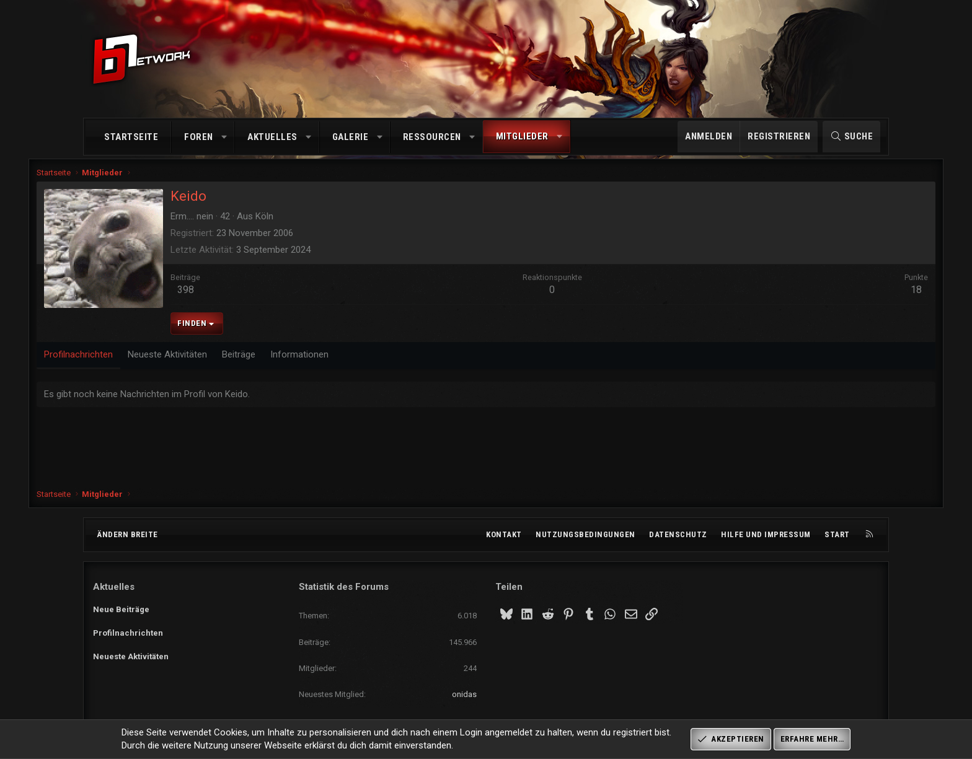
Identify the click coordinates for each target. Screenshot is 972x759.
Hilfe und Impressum (766, 534)
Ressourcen (432, 137)
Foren (198, 137)
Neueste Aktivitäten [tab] (223, 362)
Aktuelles (272, 137)
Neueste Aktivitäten (131, 653)
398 (242, 298)
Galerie (350, 137)
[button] (224, 137)
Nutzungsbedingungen (585, 534)
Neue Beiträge (121, 608)
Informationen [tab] (356, 362)
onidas (464, 694)
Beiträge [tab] (295, 362)
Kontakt (504, 534)
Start (837, 534)
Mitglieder (522, 136)
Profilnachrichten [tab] (134, 362)
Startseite (131, 137)
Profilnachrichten (128, 631)
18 (859, 298)
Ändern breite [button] (127, 534)
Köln (321, 224)
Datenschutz (678, 534)
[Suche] (851, 136)
